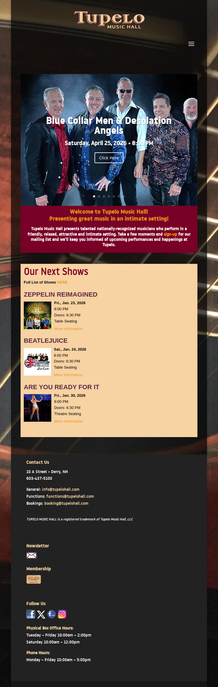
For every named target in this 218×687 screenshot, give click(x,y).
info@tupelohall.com (60, 489)
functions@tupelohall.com (70, 496)
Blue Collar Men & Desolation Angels (109, 127)
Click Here (109, 158)
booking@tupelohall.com (66, 503)
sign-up (170, 234)
